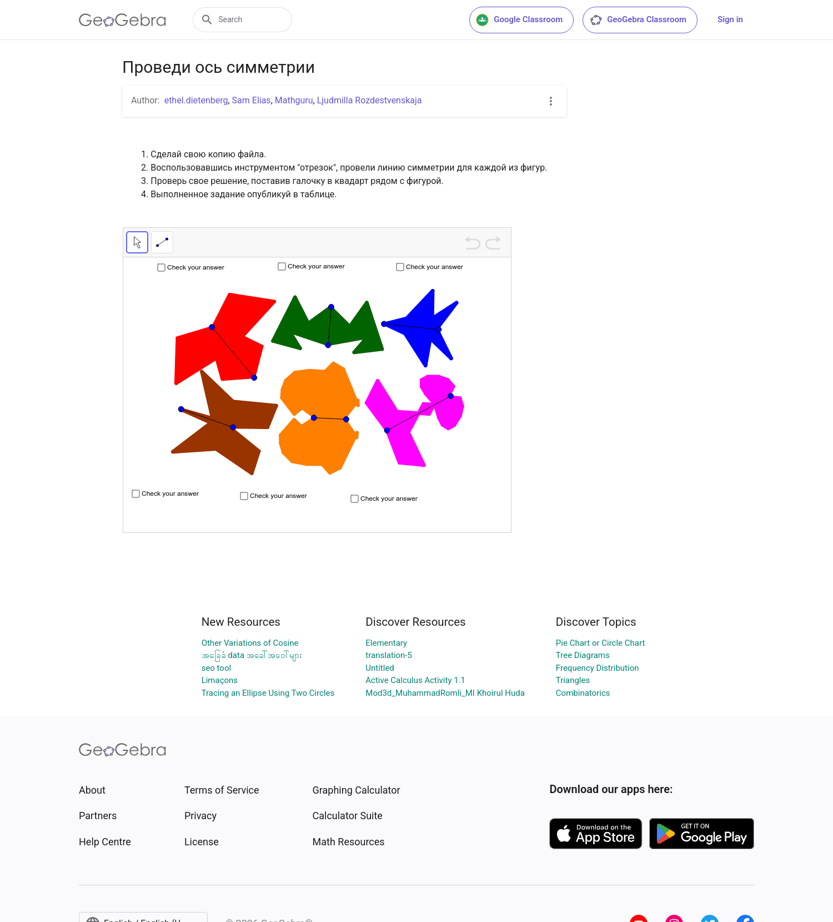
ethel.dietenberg (196, 100)
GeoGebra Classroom (637, 20)
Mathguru (294, 100)
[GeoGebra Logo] (122, 20)
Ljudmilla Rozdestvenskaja (369, 100)
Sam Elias (251, 100)
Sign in (730, 19)
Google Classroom (519, 20)
